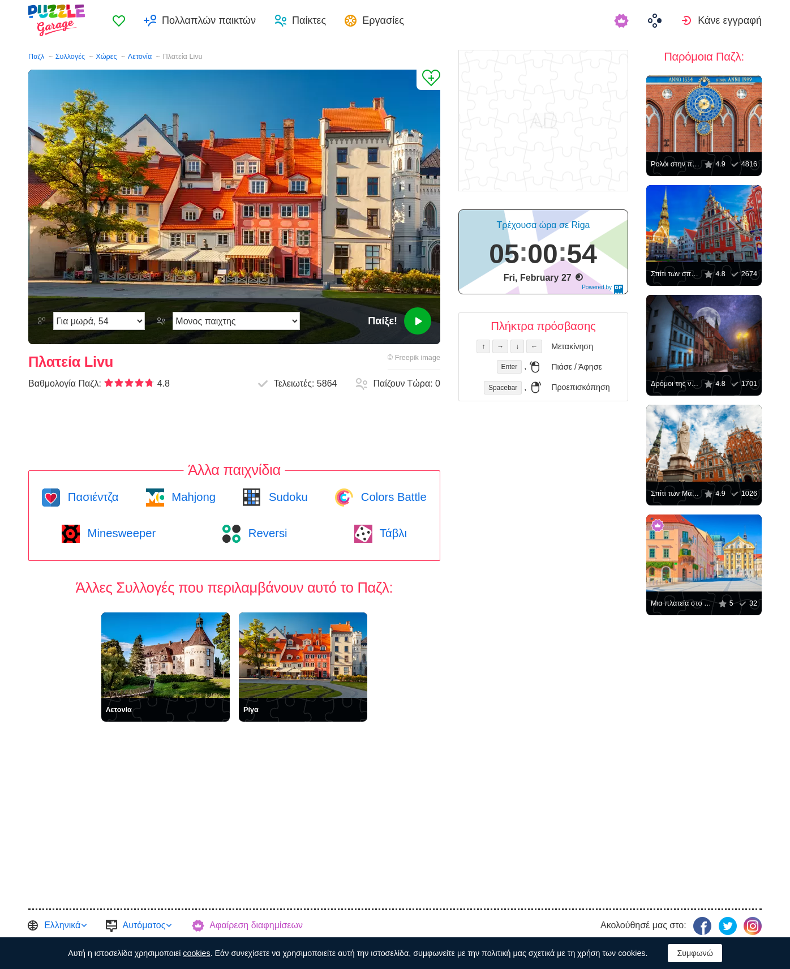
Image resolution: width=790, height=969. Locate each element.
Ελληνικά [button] (62, 925)
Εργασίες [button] (383, 20)
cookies (196, 953)
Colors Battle (392, 497)
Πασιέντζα (91, 497)
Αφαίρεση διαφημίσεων (256, 925)
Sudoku (286, 497)
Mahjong (192, 497)
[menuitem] (119, 20)
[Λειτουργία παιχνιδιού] (236, 321)
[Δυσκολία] (99, 321)
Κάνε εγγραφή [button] (730, 20)
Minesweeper (120, 533)
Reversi (266, 533)
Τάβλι (392, 533)
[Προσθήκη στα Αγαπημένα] (428, 80)
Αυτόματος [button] (144, 925)
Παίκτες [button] (309, 20)
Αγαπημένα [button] (119, 20)
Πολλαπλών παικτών (209, 20)
